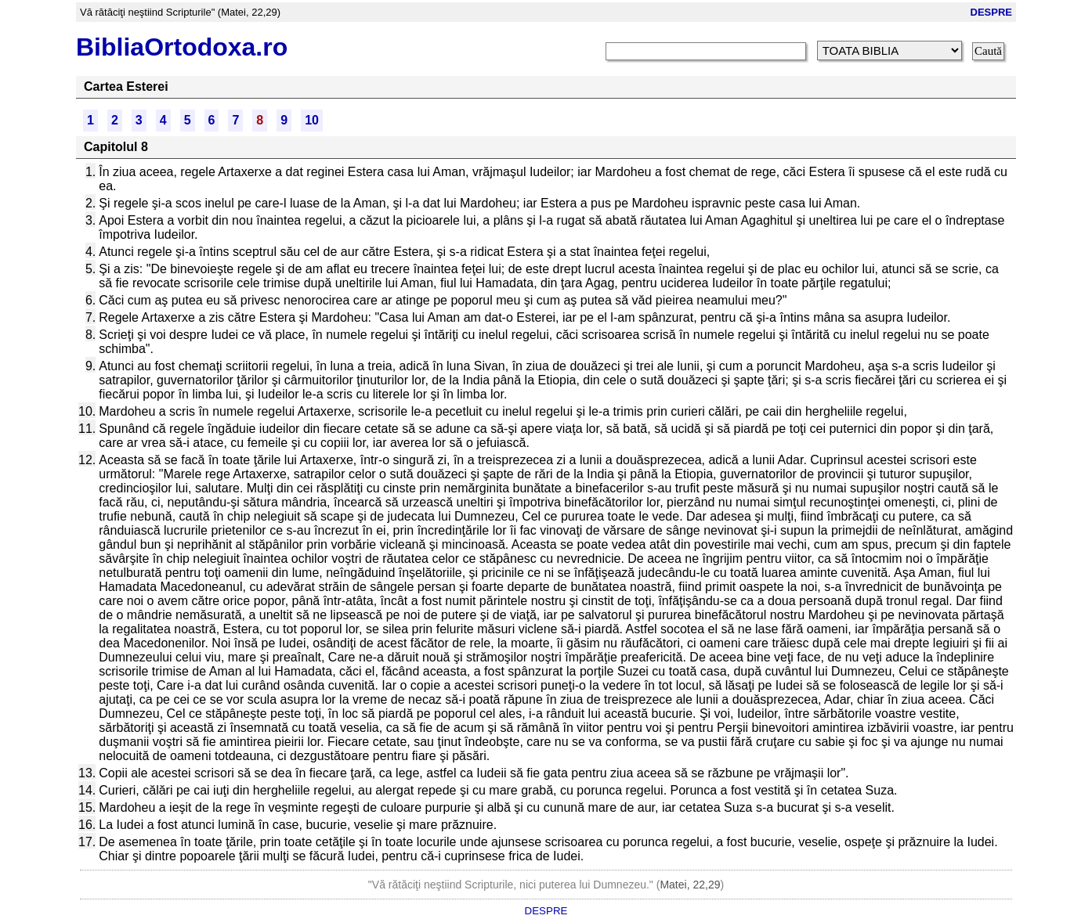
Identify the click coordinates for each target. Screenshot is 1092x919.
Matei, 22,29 (690, 884)
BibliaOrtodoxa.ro (181, 47)
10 (312, 120)
